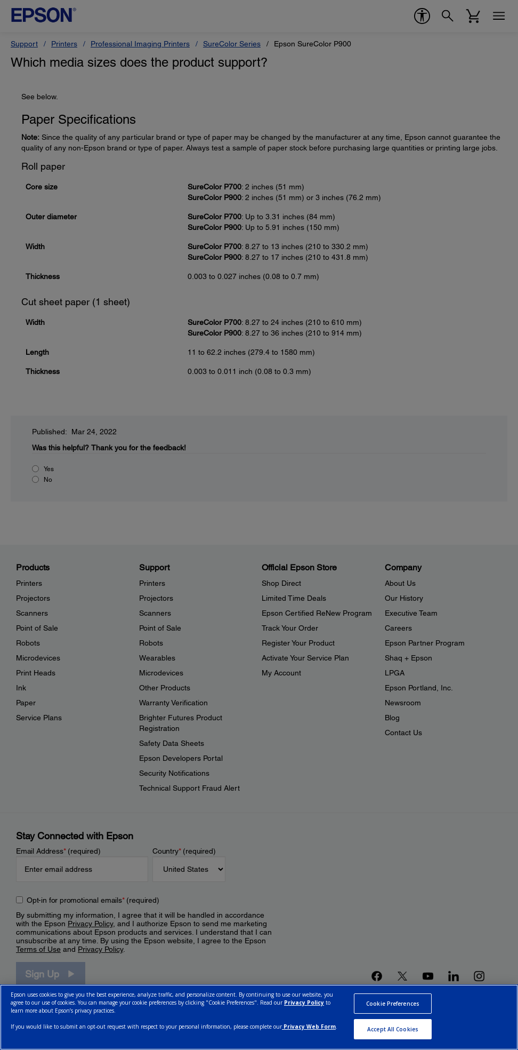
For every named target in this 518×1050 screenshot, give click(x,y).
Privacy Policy (304, 1002)
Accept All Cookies (392, 1029)
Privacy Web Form (309, 1026)
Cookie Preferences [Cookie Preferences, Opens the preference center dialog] (392, 1003)
